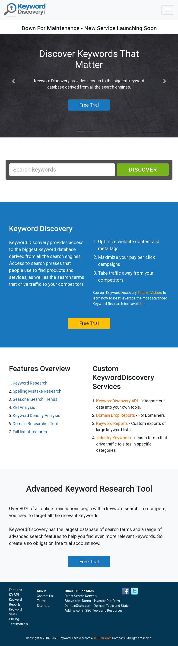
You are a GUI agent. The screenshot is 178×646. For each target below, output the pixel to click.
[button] (13, 81)
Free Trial (89, 323)
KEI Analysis (24, 407)
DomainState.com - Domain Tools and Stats (97, 606)
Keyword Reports (112, 423)
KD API (14, 595)
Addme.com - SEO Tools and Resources (94, 610)
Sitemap (43, 606)
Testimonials (18, 624)
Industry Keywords (113, 437)
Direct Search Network (81, 596)
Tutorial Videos (150, 292)
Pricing (14, 619)
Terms (41, 601)
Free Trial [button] (89, 105)
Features (15, 590)
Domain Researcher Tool (35, 423)
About (41, 591)
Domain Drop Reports (115, 415)
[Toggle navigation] (167, 10)
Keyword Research (30, 383)
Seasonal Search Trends (35, 399)
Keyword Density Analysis (36, 415)
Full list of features (30, 431)
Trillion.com (102, 638)
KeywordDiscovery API (117, 400)
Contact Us (45, 596)
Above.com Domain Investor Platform (92, 601)
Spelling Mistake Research (37, 391)
